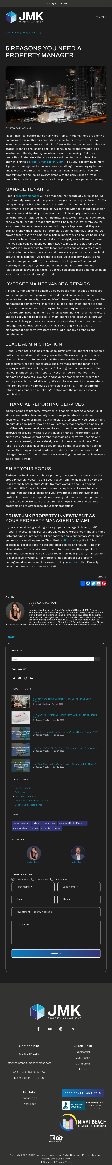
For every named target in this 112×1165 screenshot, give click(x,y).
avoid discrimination (51, 828)
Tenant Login (29, 1098)
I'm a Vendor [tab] (61, 879)
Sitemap (47, 1162)
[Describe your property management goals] (56, 932)
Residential (83, 1051)
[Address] (56, 912)
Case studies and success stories (32, 800)
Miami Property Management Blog (23, 32)
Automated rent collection (25, 828)
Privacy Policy (64, 1162)
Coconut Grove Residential (29, 805)
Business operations (25, 796)
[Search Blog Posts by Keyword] (53, 659)
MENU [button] (101, 17)
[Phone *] (78, 899)
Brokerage (20, 792)
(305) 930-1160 (57, 3)
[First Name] (33, 887)
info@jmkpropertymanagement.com (29, 1063)
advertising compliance (45, 823)
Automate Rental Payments (72, 823)
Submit (56, 953)
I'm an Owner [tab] (22, 879)
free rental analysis (83, 1093)
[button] (14, 678)
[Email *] (33, 899)
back (10, 637)
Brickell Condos (23, 788)
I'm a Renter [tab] (42, 879)
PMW (67, 1158)
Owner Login (29, 1104)
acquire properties (21, 823)
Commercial (83, 1063)
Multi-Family (83, 1057)
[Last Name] (78, 887)
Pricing (83, 1069)
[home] (25, 17)
